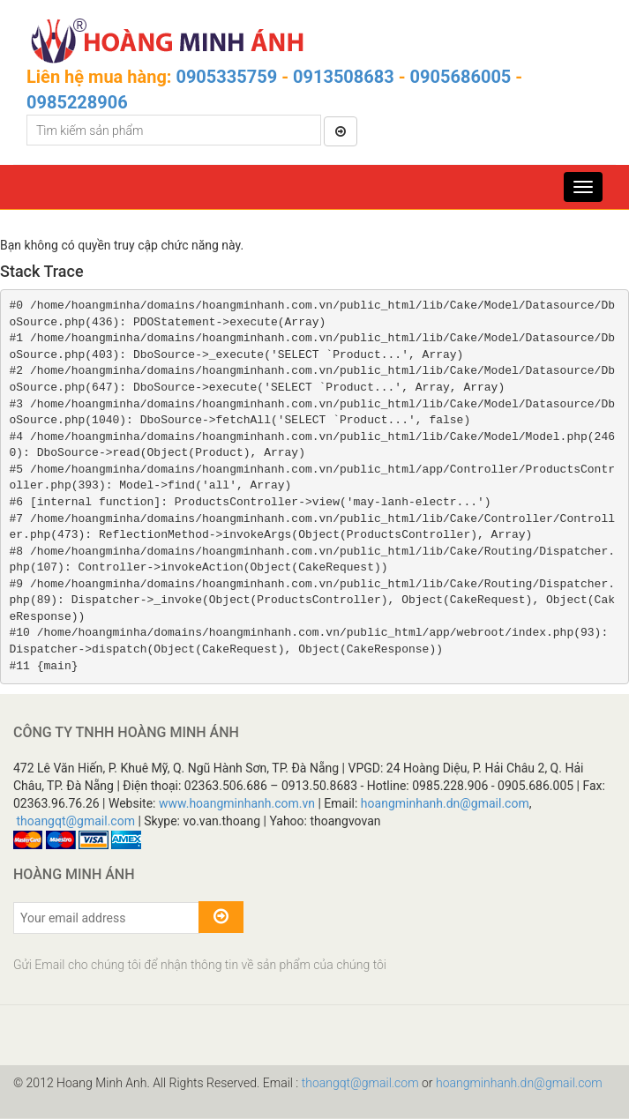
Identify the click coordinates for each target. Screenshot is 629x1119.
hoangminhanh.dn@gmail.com (445, 803)
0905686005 (461, 76)
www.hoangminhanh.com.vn (237, 803)
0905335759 (226, 76)
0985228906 (77, 102)
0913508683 (343, 76)
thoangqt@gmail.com (75, 821)
